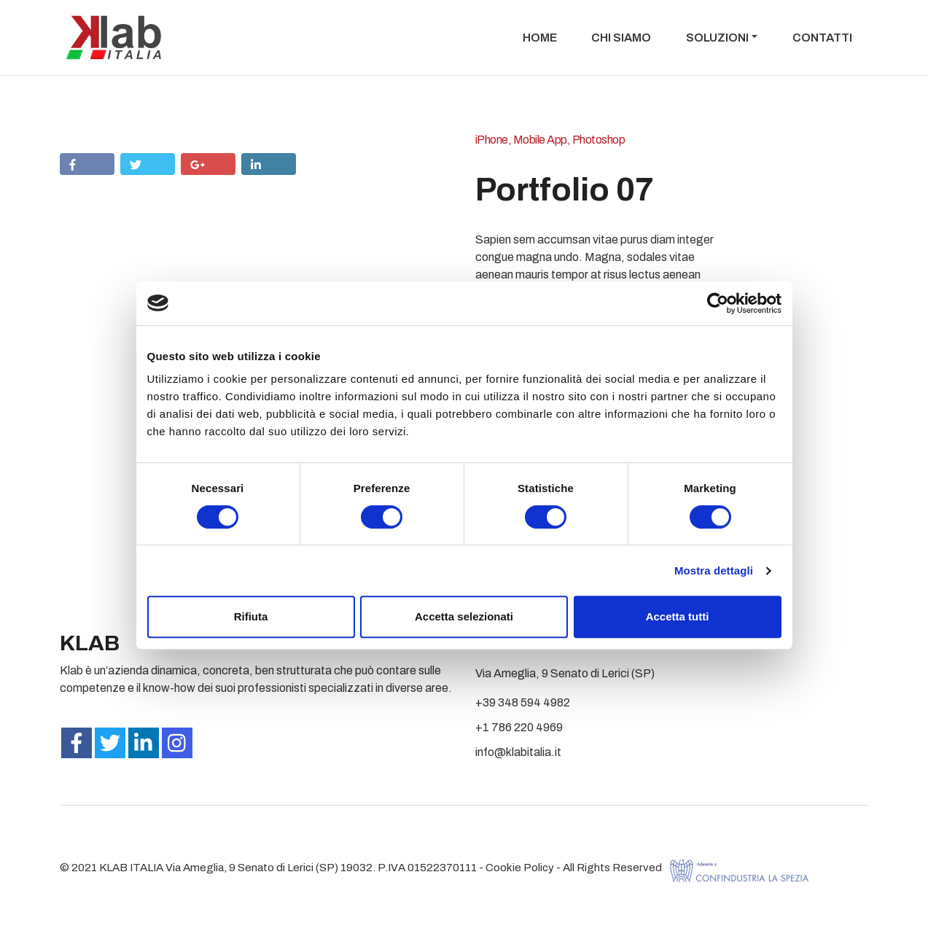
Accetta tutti (677, 616)
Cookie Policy (520, 867)
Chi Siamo (621, 37)
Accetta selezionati (464, 616)
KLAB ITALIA (131, 867)
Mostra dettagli (713, 570)
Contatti (822, 37)
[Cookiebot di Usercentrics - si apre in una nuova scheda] (717, 303)
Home (540, 37)
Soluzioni (717, 37)
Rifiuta (251, 616)
